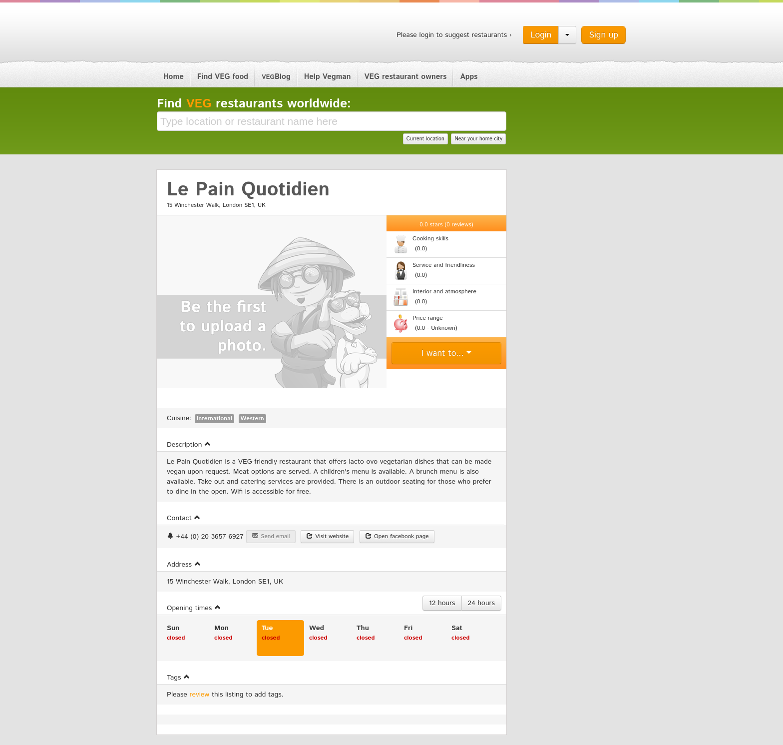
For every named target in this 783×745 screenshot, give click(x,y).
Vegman (219, 34)
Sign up (603, 34)
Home (173, 76)
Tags (178, 678)
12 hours (442, 603)
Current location (425, 139)
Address (184, 565)
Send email (271, 536)
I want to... (446, 353)
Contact (184, 518)
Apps (468, 76)
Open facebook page (397, 536)
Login (541, 34)
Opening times (194, 608)
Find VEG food (222, 76)
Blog (276, 76)
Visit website (327, 536)
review (200, 695)
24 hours (481, 603)
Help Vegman (327, 76)
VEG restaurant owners (406, 76)
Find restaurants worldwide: (254, 104)
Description (189, 445)
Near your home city (478, 139)
